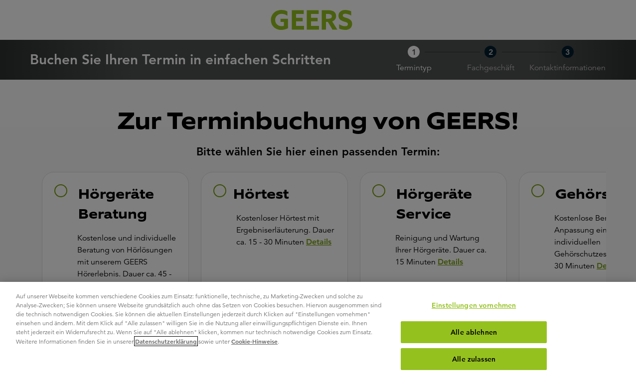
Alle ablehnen (474, 332)
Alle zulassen (473, 359)
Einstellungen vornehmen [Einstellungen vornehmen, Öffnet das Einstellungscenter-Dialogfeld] (474, 305)
